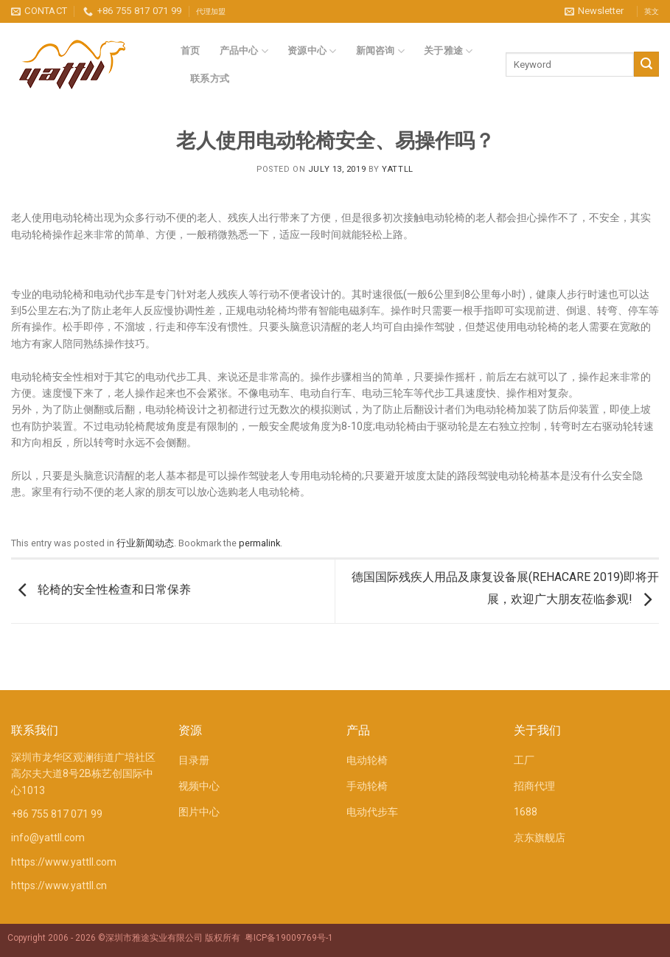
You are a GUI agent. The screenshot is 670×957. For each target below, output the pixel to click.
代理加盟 (211, 11)
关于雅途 (448, 51)
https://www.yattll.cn (59, 885)
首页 (190, 50)
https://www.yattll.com (63, 862)
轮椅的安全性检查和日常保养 (101, 590)
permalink (259, 543)
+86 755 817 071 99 (56, 814)
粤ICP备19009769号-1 (289, 938)
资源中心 (312, 51)
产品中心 (244, 51)
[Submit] (646, 64)
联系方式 (209, 78)
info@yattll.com (48, 837)
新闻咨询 (380, 51)
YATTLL (397, 169)
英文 (651, 11)
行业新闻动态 (145, 543)
